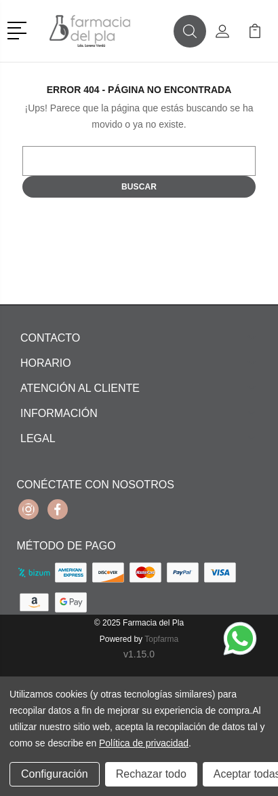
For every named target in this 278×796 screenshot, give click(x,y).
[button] (19, 29)
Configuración (54, 774)
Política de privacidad (143, 743)
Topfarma (161, 639)
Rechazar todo (151, 774)
